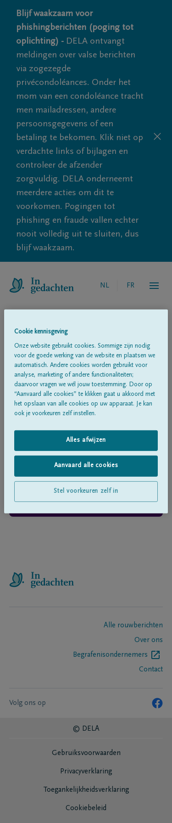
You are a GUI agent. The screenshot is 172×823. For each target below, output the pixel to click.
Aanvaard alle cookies (86, 465)
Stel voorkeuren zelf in (86, 491)
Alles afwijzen (86, 440)
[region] (85, 411)
